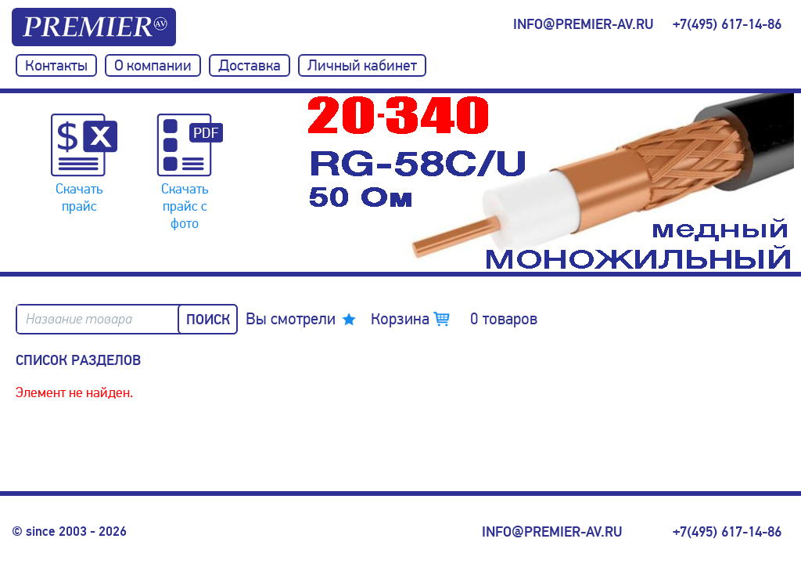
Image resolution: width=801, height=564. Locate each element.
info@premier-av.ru (583, 24)
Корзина (454, 319)
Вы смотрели (291, 319)
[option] (550, 182)
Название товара (79, 319)
